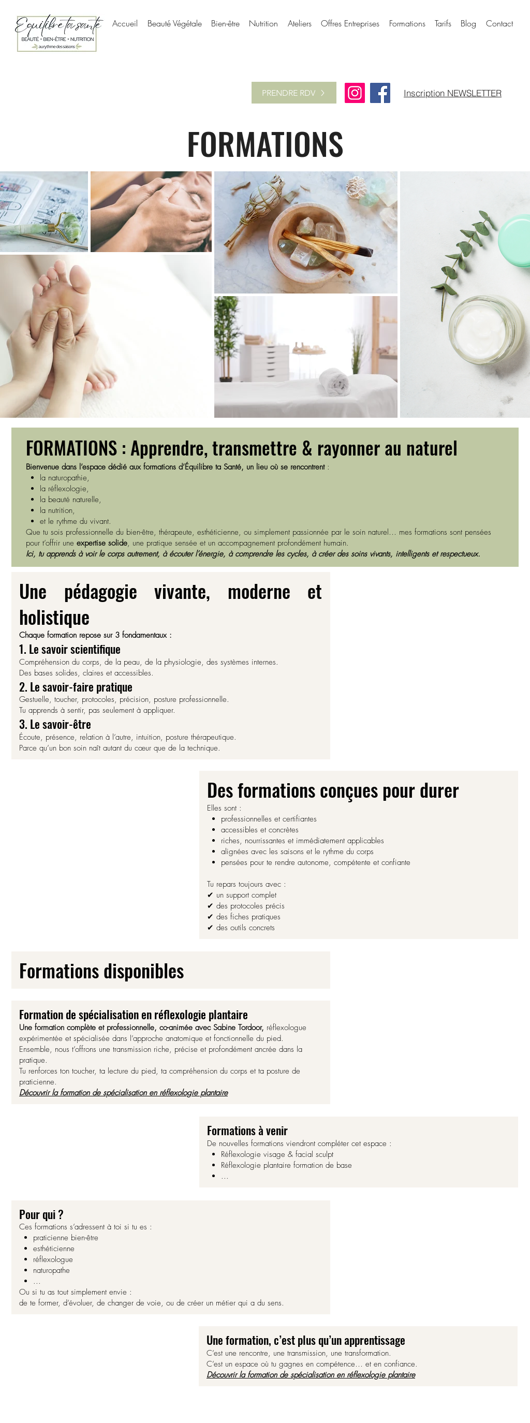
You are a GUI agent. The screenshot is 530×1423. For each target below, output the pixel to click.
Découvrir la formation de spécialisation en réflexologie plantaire (123, 1093)
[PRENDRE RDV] (294, 93)
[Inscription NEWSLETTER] (452, 93)
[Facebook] (380, 93)
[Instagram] (355, 93)
